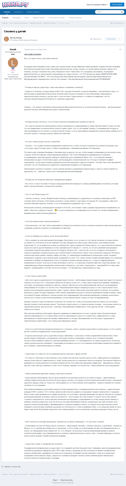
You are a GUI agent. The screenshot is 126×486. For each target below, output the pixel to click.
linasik (19, 38)
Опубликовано (35, 49)
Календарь (17, 18)
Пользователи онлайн (56, 18)
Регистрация (117, 4)
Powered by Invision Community (63, 483)
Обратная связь (66, 480)
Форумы (5, 18)
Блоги (27, 18)
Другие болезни (30, 40)
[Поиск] (107, 12)
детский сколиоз (32, 54)
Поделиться (95, 39)
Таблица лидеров (75, 18)
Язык (55, 480)
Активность (18, 12)
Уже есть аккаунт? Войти (97, 4)
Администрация (38, 18)
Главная (7, 13)
